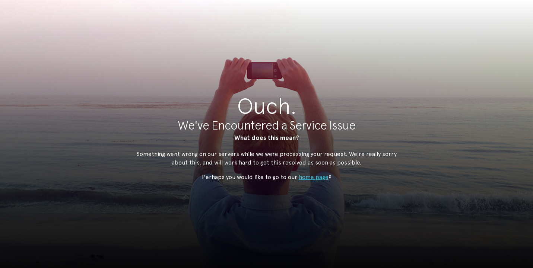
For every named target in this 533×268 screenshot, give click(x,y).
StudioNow (261, 42)
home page (314, 177)
